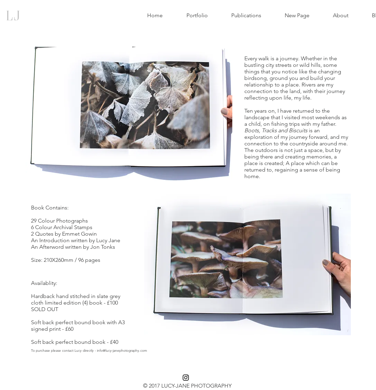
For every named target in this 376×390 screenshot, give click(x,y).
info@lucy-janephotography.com (122, 350)
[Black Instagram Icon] (186, 377)
